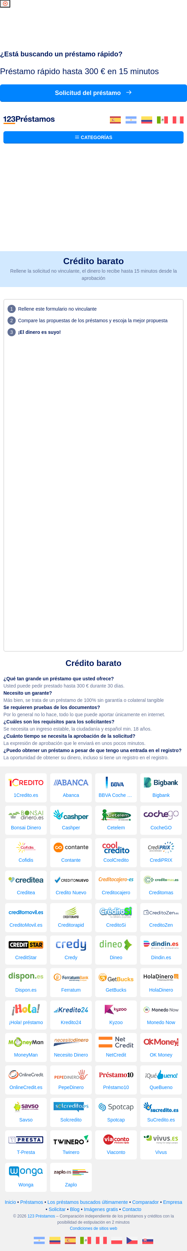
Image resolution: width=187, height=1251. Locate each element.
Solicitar (57, 1209)
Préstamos (31, 1202)
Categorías (93, 137)
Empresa (172, 1202)
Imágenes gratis (101, 1209)
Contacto (131, 1209)
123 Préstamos (41, 1216)
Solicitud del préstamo (93, 92)
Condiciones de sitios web (93, 1228)
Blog (75, 1209)
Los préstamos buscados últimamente (87, 1202)
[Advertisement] (93, 200)
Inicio (10, 1202)
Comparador (145, 1202)
